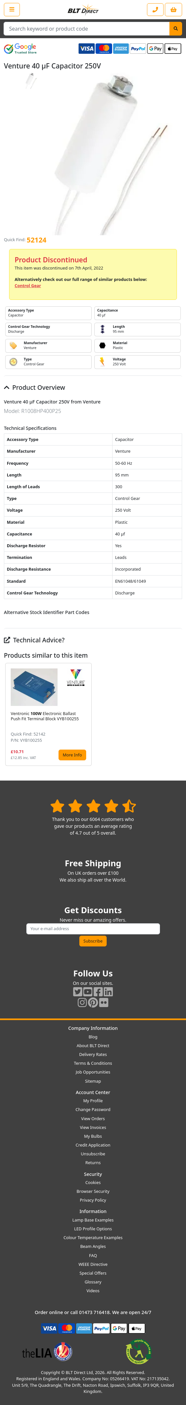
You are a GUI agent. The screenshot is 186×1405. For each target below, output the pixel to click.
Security (93, 1174)
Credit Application (93, 1145)
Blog (92, 1037)
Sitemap (93, 1081)
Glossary (93, 1282)
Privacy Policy (93, 1200)
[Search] (175, 29)
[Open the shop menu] (12, 9)
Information (92, 1211)
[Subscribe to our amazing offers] (93, 928)
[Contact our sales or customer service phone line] (155, 9)
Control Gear (28, 285)
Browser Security (93, 1191)
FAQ (93, 1255)
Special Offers (93, 1273)
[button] (177, 714)
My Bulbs (93, 1136)
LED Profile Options (93, 1229)
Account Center (93, 1092)
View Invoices (93, 1127)
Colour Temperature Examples (93, 1237)
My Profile (93, 1101)
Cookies (92, 1182)
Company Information (93, 1028)
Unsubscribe (93, 1154)
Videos (93, 1291)
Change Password (92, 1109)
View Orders (93, 1118)
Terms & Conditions (93, 1063)
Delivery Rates (93, 1054)
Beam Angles (93, 1246)
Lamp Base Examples (93, 1220)
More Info (72, 755)
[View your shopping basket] (173, 9)
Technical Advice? (34, 640)
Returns (92, 1162)
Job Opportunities (93, 1072)
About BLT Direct (93, 1045)
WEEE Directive (92, 1264)
